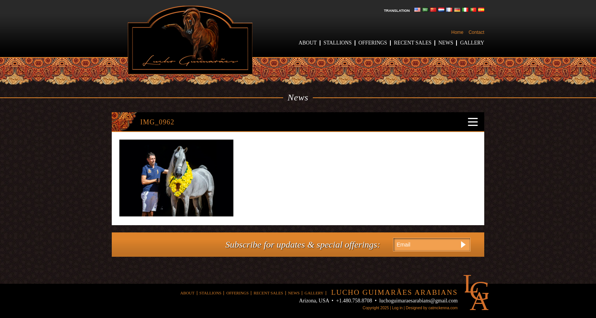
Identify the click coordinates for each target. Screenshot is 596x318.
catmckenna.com (443, 308)
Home (457, 32)
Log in (397, 308)
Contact (476, 32)
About (308, 43)
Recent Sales (412, 43)
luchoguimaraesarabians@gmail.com (418, 301)
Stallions (337, 43)
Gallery (472, 43)
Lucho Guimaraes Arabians (190, 40)
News (445, 43)
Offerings (372, 43)
